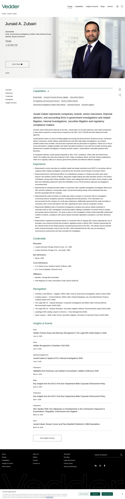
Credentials (9, 97)
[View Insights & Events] (47, 438)
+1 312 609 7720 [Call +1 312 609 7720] (11, 45)
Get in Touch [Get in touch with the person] (17, 64)
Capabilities (79, 6)
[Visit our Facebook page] (105, 466)
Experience (9, 93)
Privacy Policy (68, 463)
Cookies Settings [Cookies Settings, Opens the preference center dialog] (83, 494)
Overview (8, 90)
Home (4, 454)
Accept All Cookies (107, 494)
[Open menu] (117, 6)
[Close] (122, 494)
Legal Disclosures (69, 460)
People (70, 6)
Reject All (95, 494)
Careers (110, 6)
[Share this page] (120, 95)
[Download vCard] (7, 73)
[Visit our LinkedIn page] (96, 466)
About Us (36, 454)
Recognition (9, 100)
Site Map (66, 457)
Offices (35, 457)
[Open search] (122, 6)
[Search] (109, 455)
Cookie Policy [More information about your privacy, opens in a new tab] (49, 497)
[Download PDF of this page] (120, 89)
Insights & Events (92, 6)
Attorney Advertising (70, 466)
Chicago (8, 41)
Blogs (103, 6)
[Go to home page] (10, 6)
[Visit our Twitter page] (100, 466)
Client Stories (6, 466)
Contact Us (36, 463)
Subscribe (67, 454)
